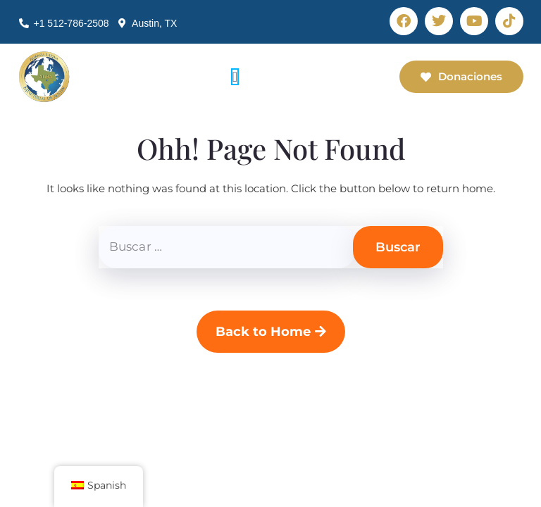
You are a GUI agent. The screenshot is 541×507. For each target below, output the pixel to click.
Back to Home (271, 331)
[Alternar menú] (235, 76)
